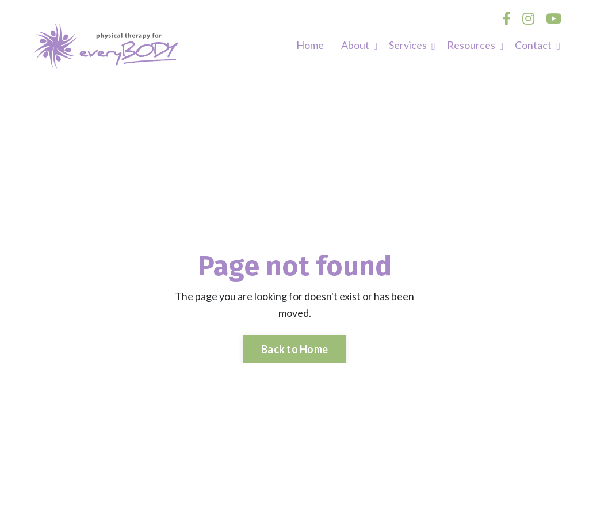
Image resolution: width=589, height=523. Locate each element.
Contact (537, 45)
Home (310, 45)
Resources (475, 45)
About (359, 45)
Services (412, 45)
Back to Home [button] (294, 349)
